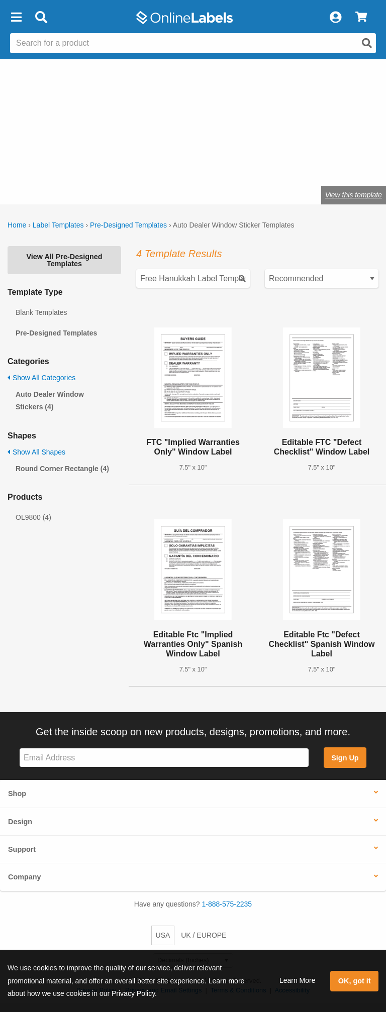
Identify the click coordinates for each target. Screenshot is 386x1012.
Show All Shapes (36, 452)
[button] (16, 18)
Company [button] (24, 877)
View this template (353, 195)
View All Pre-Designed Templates (64, 260)
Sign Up (344, 758)
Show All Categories (41, 378)
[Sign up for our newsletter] (164, 757)
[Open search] (367, 43)
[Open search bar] (41, 18)
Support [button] (22, 849)
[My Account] (335, 18)
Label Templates (58, 225)
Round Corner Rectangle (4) (62, 469)
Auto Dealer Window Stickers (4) (50, 400)
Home (17, 225)
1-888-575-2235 (227, 904)
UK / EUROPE (203, 935)
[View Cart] (361, 17)
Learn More (297, 980)
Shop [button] (17, 794)
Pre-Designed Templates (128, 225)
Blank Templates (41, 312)
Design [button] (20, 822)
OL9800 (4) (33, 517)
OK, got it (354, 981)
